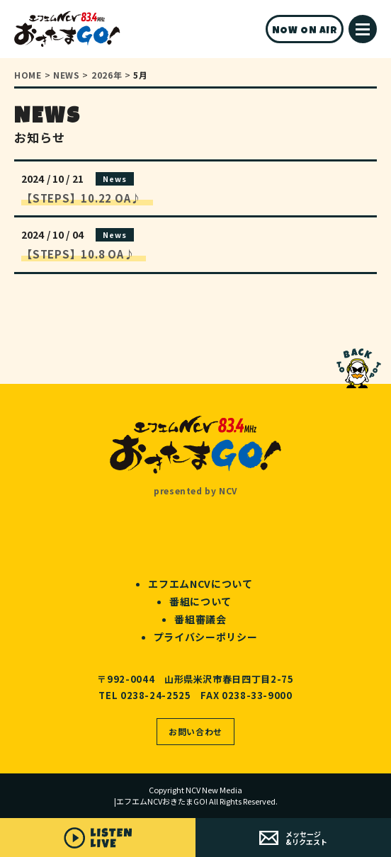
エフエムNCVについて (200, 584)
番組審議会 (200, 619)
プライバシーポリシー (206, 637)
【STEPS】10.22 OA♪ (87, 198)
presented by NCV (195, 490)
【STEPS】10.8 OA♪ (83, 253)
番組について (200, 601)
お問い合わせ (195, 731)
